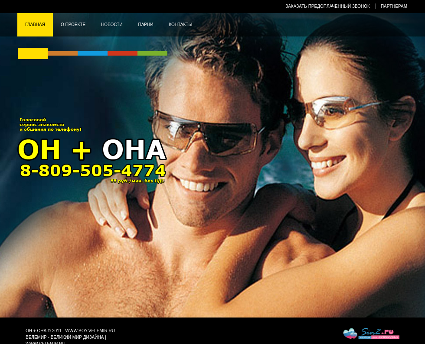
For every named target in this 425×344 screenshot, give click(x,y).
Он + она (121, 99)
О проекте (73, 24)
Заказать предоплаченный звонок (327, 6)
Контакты (180, 24)
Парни (145, 24)
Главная (35, 24)
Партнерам (394, 6)
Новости (111, 24)
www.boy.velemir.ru (90, 330)
